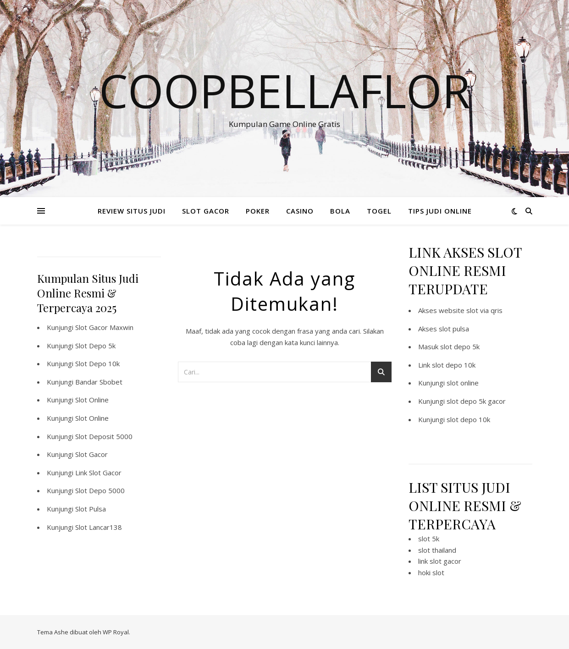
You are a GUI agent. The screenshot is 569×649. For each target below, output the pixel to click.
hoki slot (431, 572)
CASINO (300, 210)
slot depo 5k (460, 346)
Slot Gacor (91, 454)
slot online (463, 382)
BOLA (340, 210)
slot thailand (437, 550)
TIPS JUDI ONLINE (440, 210)
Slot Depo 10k (97, 363)
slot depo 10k (453, 364)
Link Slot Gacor (98, 472)
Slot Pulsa (90, 508)
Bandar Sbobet (98, 381)
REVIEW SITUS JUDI (132, 210)
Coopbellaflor (284, 90)
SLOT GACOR (205, 210)
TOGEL (379, 210)
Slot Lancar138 (98, 527)
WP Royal (116, 632)
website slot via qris (471, 310)
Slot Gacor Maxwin (104, 327)
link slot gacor (439, 561)
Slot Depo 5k (95, 345)
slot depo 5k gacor (476, 401)
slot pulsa (454, 328)
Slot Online (92, 399)
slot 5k (428, 538)
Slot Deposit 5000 (104, 436)
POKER (258, 210)
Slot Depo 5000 (100, 490)
